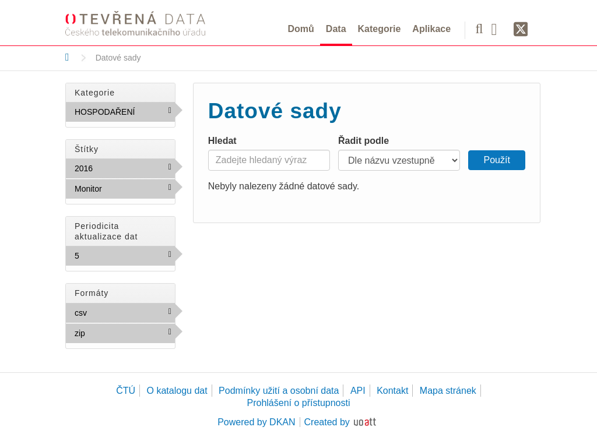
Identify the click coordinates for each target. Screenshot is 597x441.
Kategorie (379, 29)
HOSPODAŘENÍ (125, 114)
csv (112, 312)
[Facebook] (498, 28)
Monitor (125, 191)
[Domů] (67, 57)
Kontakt (392, 391)
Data (336, 29)
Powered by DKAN (256, 422)
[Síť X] (521, 30)
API (358, 391)
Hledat (222, 141)
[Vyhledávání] (479, 28)
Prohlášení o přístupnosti (298, 403)
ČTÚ (125, 391)
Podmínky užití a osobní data (279, 391)
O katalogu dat (177, 391)
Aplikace (431, 29)
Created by (327, 422)
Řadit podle (363, 141)
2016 (118, 168)
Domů (301, 29)
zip (110, 332)
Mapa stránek (448, 391)
